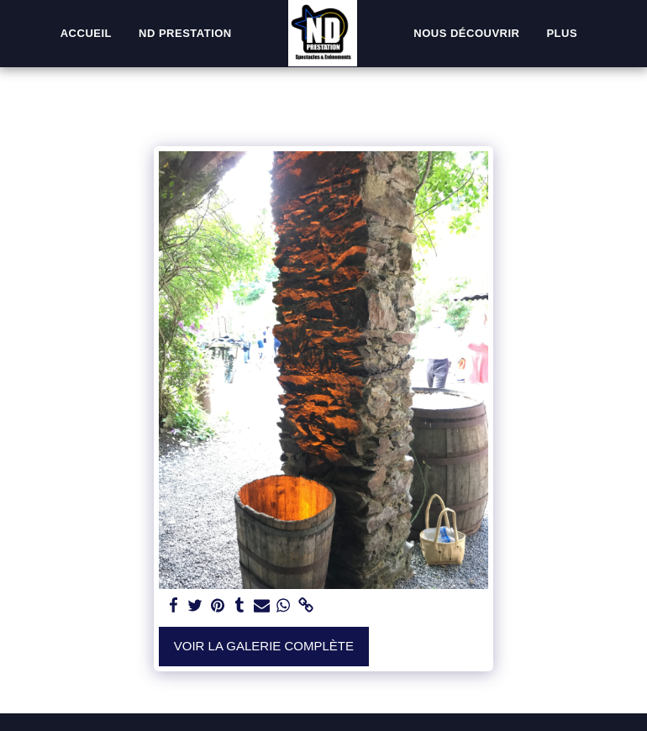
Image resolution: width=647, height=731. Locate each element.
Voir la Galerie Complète (264, 646)
